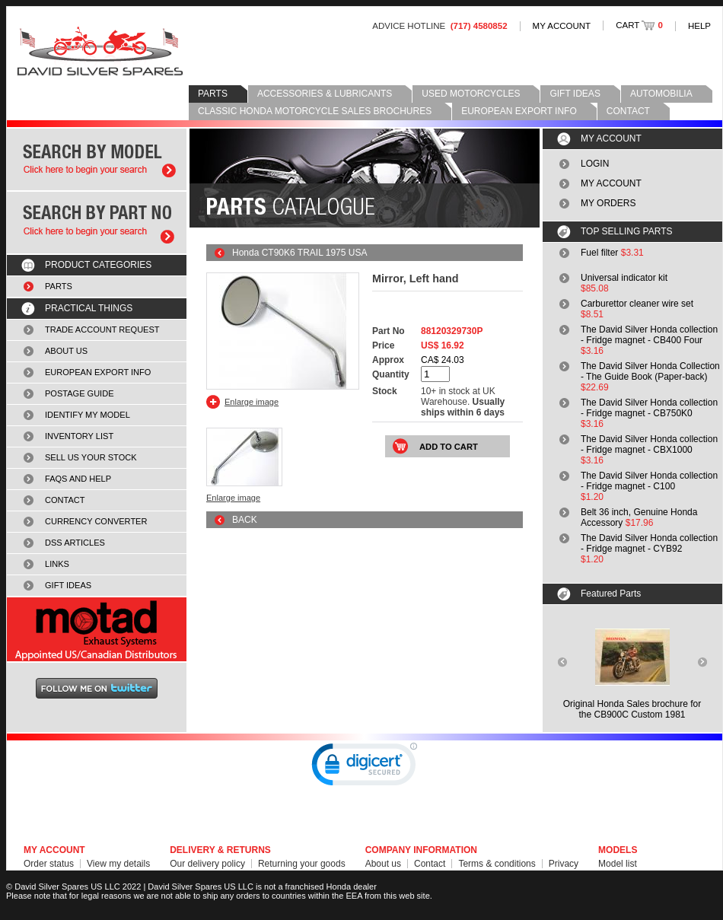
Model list (617, 863)
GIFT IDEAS (574, 93)
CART (639, 25)
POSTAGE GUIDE (79, 393)
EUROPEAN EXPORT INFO (519, 111)
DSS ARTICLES (75, 542)
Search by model (96, 159)
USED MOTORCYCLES (471, 93)
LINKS (57, 563)
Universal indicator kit (624, 277)
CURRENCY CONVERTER (96, 521)
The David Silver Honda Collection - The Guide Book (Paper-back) (650, 371)
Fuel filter (599, 252)
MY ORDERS (608, 203)
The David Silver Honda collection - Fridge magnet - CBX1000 (649, 444)
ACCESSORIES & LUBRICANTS (324, 93)
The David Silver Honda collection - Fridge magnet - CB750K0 (649, 408)
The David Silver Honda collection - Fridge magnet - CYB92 (649, 543)
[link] (364, 768)
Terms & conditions (496, 863)
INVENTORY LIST (79, 436)
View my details (118, 863)
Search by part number (96, 222)
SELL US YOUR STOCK (91, 457)
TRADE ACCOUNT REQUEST (102, 329)
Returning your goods (302, 863)
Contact (429, 863)
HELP (699, 25)
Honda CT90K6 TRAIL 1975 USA (299, 252)
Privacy (563, 863)
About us (383, 863)
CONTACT (628, 111)
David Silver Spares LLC (100, 51)
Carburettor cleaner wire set (637, 303)
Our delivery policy (207, 863)
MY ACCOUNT (562, 25)
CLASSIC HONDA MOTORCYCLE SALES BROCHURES (315, 111)
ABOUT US (66, 350)
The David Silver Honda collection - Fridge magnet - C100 (649, 481)
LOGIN (595, 163)
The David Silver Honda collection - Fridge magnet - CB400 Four (649, 334)
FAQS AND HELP (78, 478)
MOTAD (96, 629)
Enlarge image (252, 401)
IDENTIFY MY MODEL (87, 414)
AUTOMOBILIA (661, 93)
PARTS (213, 93)
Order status (49, 863)
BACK (244, 519)
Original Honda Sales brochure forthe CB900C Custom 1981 (632, 709)
